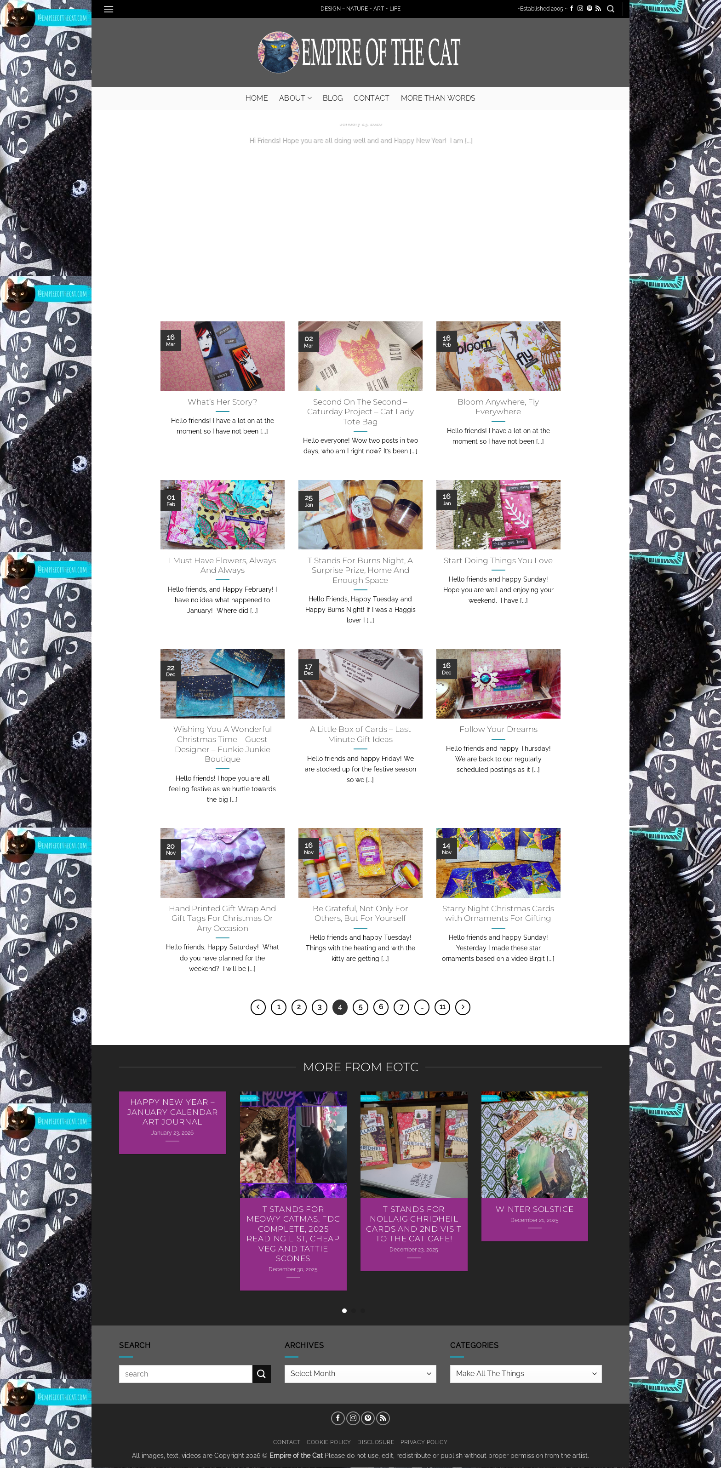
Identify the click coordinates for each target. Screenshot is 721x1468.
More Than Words (438, 98)
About (295, 98)
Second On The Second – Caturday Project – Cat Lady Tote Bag (360, 411)
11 (442, 1007)
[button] (108, 9)
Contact (371, 98)
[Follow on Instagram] (580, 9)
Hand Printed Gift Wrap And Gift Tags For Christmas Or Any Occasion (222, 918)
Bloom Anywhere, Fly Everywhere (498, 407)
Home (257, 98)
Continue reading (360, 158)
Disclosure (375, 1442)
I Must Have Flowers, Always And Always (222, 565)
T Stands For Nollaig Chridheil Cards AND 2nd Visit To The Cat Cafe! (414, 1224)
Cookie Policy (329, 1442)
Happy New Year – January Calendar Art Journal (172, 1111)
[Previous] (258, 1007)
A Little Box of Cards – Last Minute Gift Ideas (360, 734)
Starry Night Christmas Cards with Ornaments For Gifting (498, 913)
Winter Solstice (534, 1209)
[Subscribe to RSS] (598, 9)
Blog (333, 98)
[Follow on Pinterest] (589, 9)
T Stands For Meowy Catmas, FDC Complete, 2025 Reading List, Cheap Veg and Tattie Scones (293, 1234)
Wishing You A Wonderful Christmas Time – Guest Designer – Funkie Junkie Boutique (222, 744)
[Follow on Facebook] (571, 9)
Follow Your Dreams (498, 729)
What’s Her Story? (223, 401)
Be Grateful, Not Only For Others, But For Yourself (360, 913)
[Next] (463, 1007)
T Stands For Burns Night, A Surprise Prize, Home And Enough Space (360, 570)
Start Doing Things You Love (498, 560)
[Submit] (261, 1374)
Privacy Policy (424, 1442)
